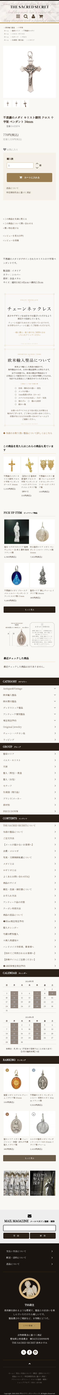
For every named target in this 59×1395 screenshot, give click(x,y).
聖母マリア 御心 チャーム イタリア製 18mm (42, 591)
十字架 (20, 27)
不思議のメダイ (28, 30)
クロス (24, 37)
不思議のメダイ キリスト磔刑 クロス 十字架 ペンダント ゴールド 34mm (11, 480)
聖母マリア (16, 30)
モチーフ (15, 37)
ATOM (39, 1382)
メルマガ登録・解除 (38, 1379)
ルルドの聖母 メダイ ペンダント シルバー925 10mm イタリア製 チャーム (42, 1142)
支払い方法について (23, 1373)
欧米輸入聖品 (10, 27)
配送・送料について (41, 1373)
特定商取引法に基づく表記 (18, 192)
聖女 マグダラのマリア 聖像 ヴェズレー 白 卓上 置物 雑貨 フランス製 (16, 549)
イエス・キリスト (18, 34)
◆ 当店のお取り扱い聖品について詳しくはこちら (27, 433)
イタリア (31, 40)
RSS (33, 1382)
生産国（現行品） (18, 40)
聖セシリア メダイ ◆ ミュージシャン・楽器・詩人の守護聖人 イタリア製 (16, 1142)
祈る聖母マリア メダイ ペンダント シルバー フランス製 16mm (42, 549)
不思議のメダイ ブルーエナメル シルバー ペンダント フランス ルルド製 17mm (16, 593)
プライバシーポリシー (20, 1379)
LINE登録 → (29, 1326)
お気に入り (10, 149)
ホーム (6, 30)
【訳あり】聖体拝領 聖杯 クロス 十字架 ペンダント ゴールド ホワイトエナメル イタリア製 (29, 481)
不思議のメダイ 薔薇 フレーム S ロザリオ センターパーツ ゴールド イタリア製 (47, 481)
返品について (12, 188)
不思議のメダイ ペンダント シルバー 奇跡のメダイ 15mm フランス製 (42, 1098)
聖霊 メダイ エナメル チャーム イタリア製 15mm (16, 1096)
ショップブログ (23, 1382)
